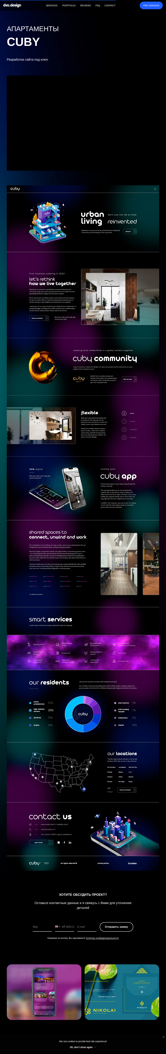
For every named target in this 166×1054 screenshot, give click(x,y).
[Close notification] (163, 1037)
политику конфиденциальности (102, 938)
